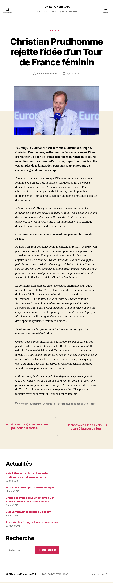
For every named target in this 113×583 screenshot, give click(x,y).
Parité (94, 404)
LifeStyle (56, 31)
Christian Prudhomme (30, 404)
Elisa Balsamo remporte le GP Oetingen (30, 488)
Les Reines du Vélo (56, 7)
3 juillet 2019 (73, 74)
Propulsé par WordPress (55, 574)
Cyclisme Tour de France (56, 404)
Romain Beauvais (49, 74)
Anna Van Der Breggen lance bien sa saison (32, 523)
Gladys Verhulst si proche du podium (28, 512)
